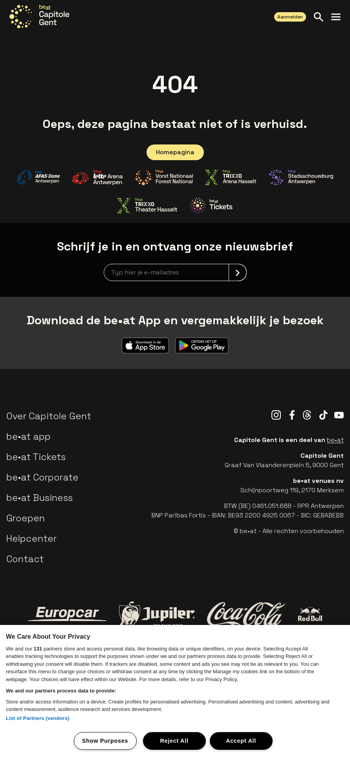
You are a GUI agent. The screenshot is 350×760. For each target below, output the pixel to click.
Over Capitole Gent (48, 416)
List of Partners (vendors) (38, 718)
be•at (335, 440)
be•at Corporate (42, 477)
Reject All (174, 741)
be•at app (28, 436)
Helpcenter (31, 538)
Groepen (25, 518)
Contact (25, 559)
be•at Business (39, 497)
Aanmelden (290, 17)
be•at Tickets (36, 457)
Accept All (241, 741)
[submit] (238, 272)
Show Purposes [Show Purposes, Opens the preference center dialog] (105, 741)
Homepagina (175, 152)
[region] (175, 692)
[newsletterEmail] (175, 272)
